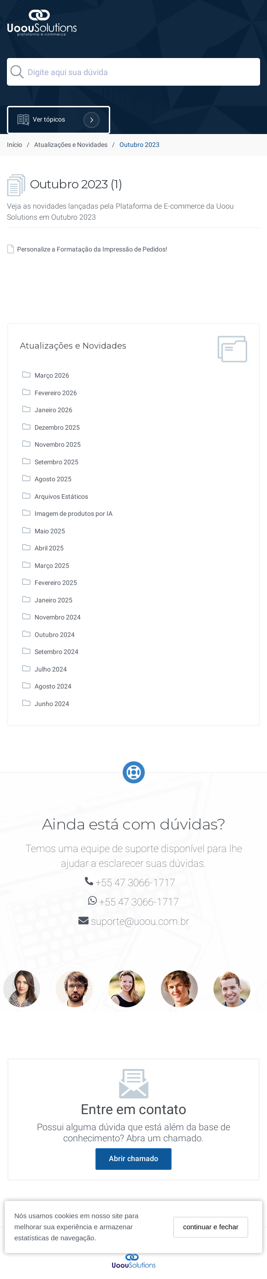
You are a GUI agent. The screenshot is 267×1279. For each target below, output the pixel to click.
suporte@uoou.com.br (140, 921)
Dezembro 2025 (57, 427)
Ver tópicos (59, 120)
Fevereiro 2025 (56, 582)
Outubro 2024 (55, 634)
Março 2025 (52, 565)
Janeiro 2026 (53, 410)
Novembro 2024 (58, 617)
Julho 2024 (51, 669)
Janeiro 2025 (53, 600)
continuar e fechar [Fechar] (210, 1227)
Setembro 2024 (56, 651)
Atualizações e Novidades (70, 144)
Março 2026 (52, 375)
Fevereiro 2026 (56, 393)
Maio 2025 (50, 531)
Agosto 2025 (53, 479)
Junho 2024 (52, 703)
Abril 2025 (49, 548)
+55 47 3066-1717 (135, 882)
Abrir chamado (133, 1158)
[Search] (133, 72)
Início (14, 144)
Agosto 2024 (53, 686)
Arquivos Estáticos (61, 496)
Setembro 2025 (56, 462)
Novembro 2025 (58, 444)
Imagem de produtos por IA (74, 513)
